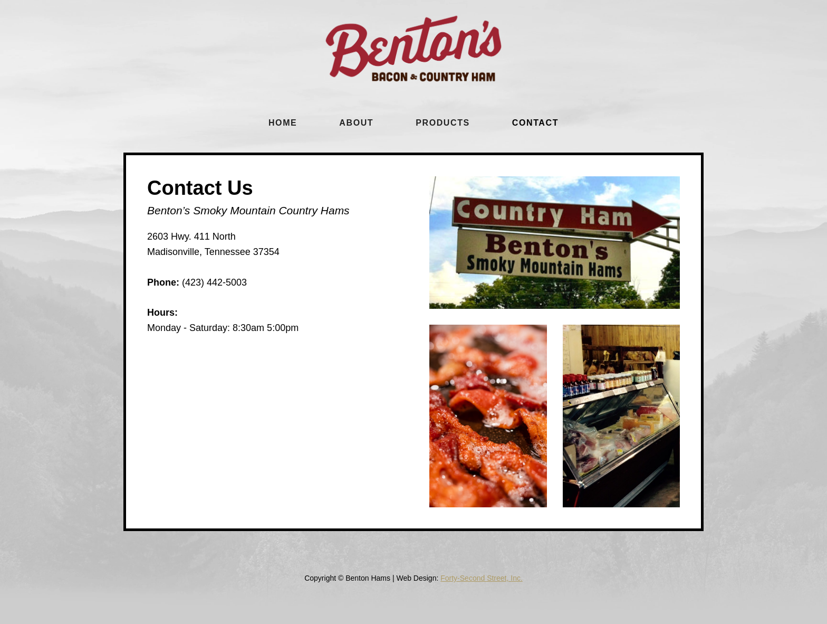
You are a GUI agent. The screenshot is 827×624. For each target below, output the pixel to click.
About (356, 122)
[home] (413, 48)
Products (443, 122)
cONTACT (535, 122)
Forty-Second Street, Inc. (481, 578)
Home (282, 122)
